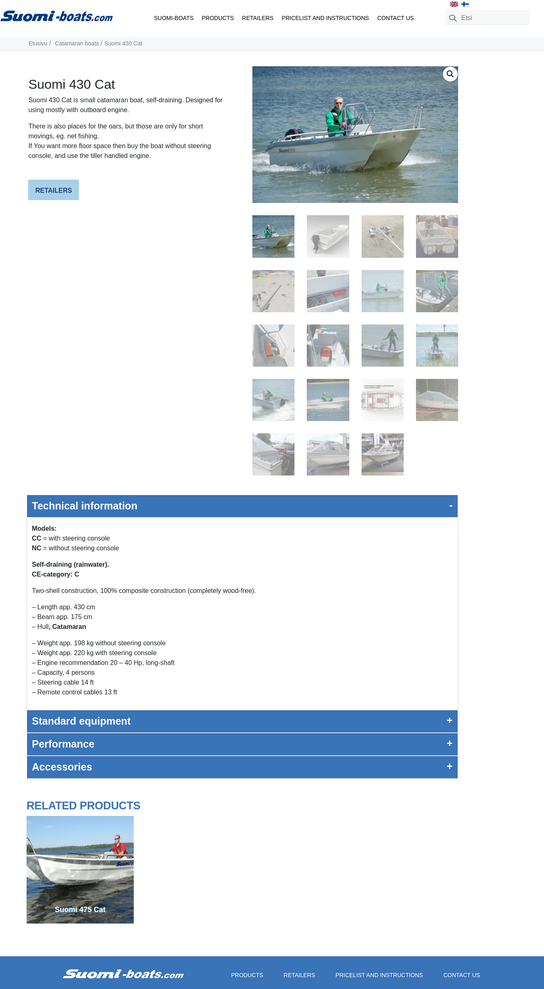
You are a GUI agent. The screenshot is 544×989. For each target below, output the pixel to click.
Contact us (395, 18)
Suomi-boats (173, 18)
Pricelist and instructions (325, 18)
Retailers (258, 18)
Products (218, 18)
